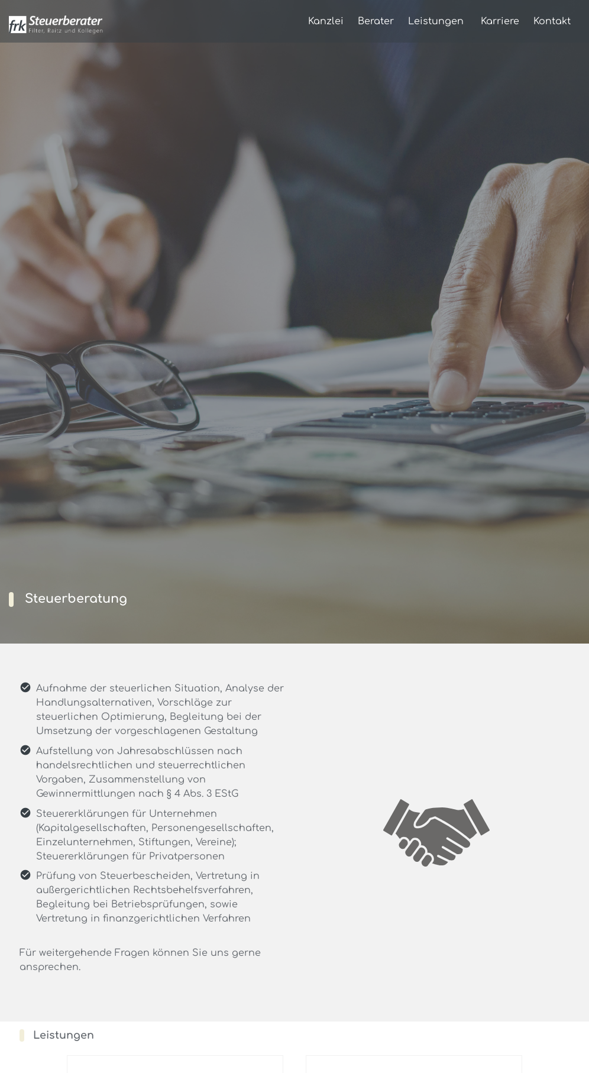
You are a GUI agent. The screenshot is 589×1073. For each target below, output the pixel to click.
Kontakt (552, 21)
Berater (376, 21)
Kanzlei (326, 21)
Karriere (500, 21)
